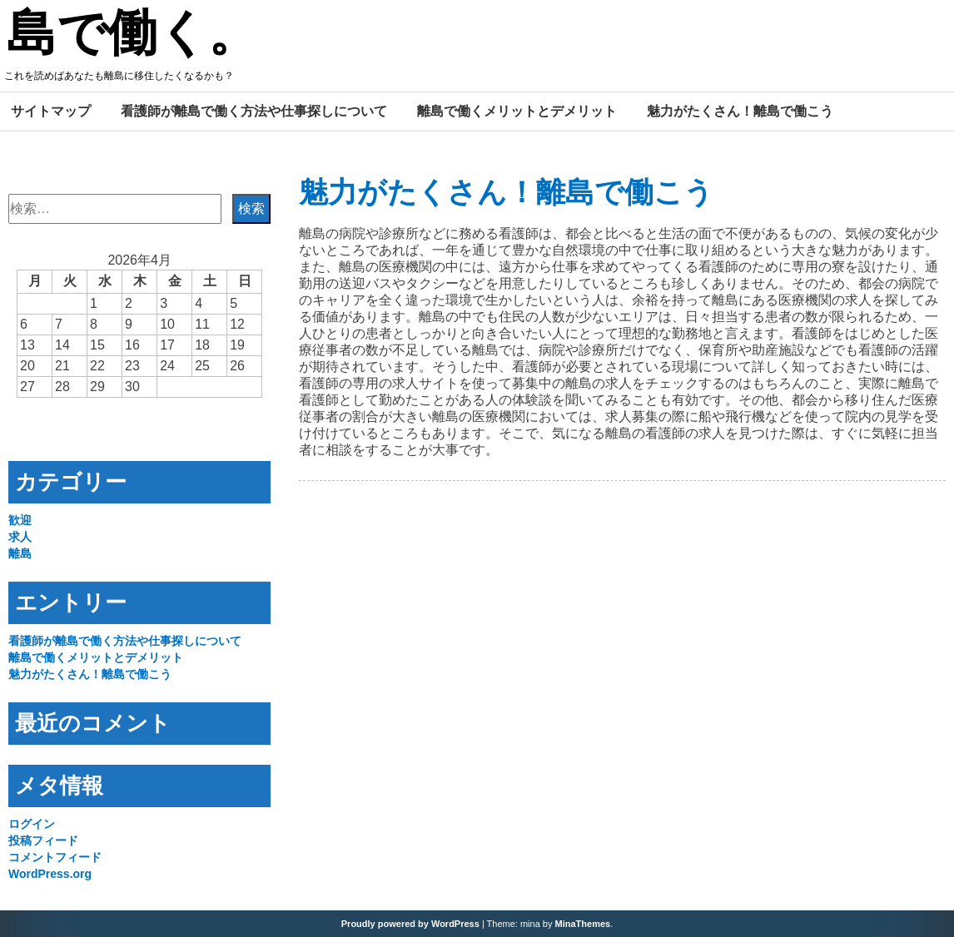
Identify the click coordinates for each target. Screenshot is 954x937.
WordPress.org (50, 873)
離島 (20, 553)
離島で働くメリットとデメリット (517, 110)
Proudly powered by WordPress (410, 924)
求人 (20, 536)
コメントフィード (55, 857)
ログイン (31, 823)
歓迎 (20, 520)
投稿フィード (43, 840)
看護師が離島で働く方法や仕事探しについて (254, 110)
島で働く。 (132, 35)
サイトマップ (51, 110)
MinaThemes (583, 924)
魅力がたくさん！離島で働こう (740, 110)
